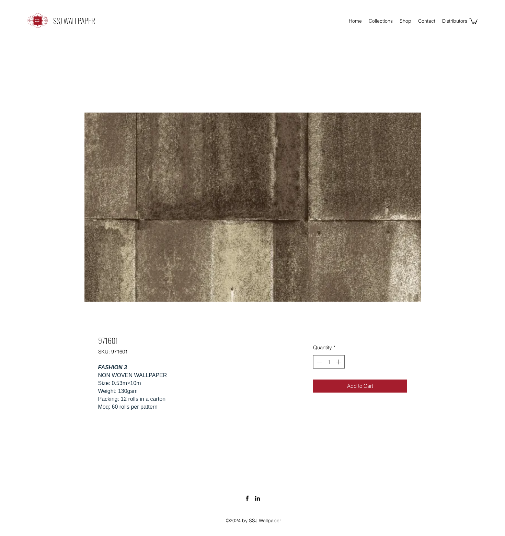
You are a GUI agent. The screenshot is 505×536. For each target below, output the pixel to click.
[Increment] (339, 362)
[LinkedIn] (257, 498)
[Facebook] (247, 498)
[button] (473, 20)
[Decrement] (318, 362)
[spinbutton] (329, 362)
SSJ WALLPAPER (74, 20)
